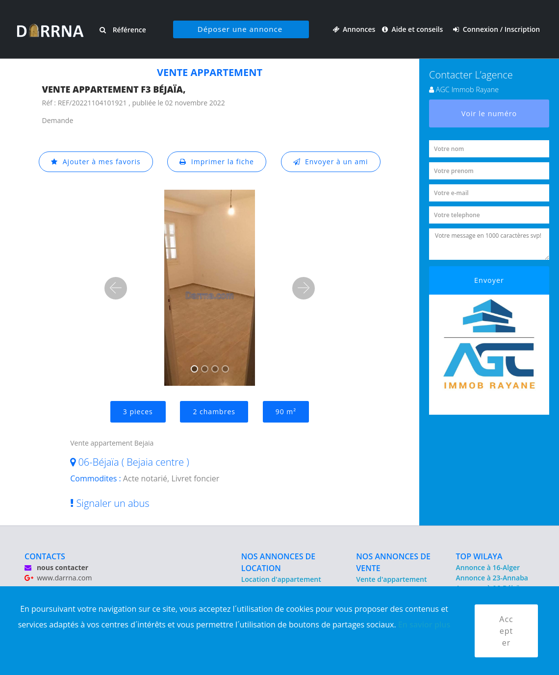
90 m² (286, 411)
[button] (115, 288)
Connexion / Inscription (496, 29)
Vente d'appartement (391, 579)
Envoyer (489, 280)
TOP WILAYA (479, 556)
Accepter (506, 631)
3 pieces (138, 411)
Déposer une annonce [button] (240, 29)
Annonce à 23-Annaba (492, 577)
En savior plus (424, 624)
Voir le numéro (489, 113)
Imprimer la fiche (216, 161)
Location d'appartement (281, 579)
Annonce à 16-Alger (488, 567)
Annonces (354, 29)
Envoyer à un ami (330, 161)
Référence (123, 29)
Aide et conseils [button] (413, 29)
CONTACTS (45, 556)
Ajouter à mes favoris (95, 161)
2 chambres (214, 411)
